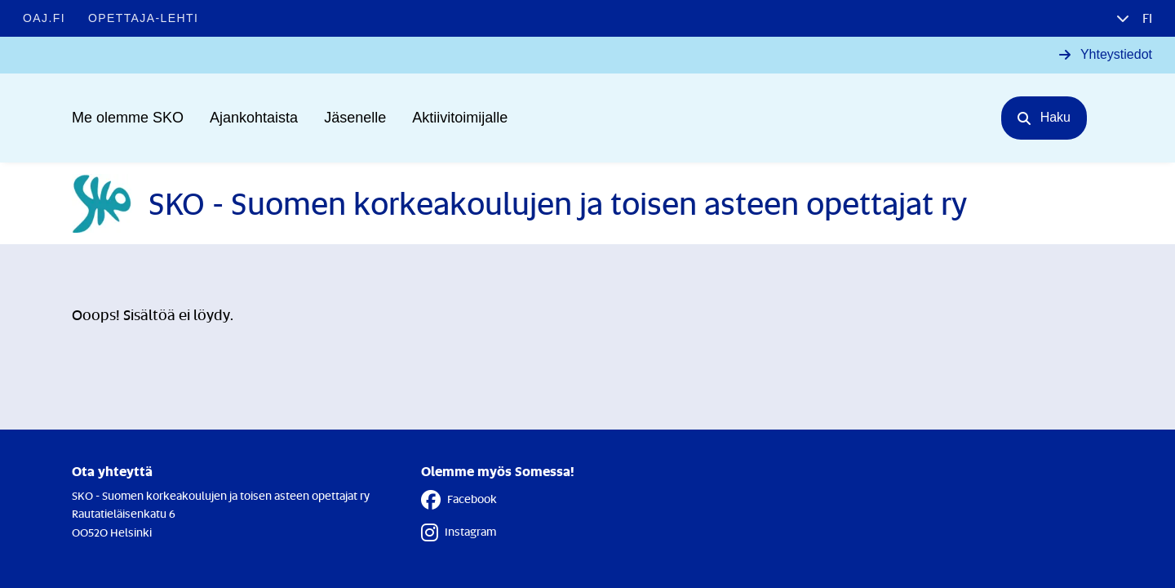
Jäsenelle (355, 117)
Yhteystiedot (1116, 54)
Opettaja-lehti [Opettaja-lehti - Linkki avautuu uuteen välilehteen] (143, 17)
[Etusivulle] (519, 203)
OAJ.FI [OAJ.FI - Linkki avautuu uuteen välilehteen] (44, 17)
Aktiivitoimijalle (460, 117)
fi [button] (1145, 18)
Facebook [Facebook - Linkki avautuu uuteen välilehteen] (459, 500)
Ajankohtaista (254, 117)
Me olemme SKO (128, 117)
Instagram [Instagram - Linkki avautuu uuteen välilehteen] (458, 532)
